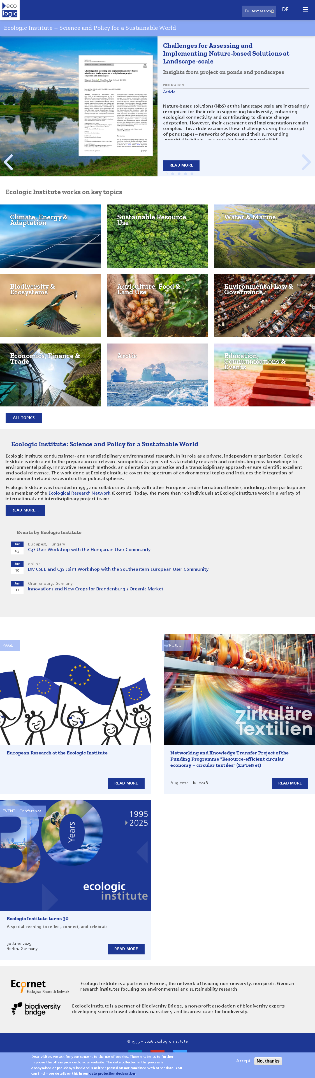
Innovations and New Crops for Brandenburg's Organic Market (95, 589)
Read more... (25, 510)
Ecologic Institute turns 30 (38, 918)
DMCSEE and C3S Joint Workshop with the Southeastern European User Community (118, 569)
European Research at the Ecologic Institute (57, 753)
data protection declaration (112, 1073)
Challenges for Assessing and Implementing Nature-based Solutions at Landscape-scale (226, 53)
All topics (24, 418)
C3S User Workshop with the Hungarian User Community (89, 550)
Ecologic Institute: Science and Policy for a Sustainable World (105, 444)
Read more (181, 165)
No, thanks (268, 1061)
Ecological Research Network (79, 493)
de (285, 9)
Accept (243, 1061)
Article (169, 92)
